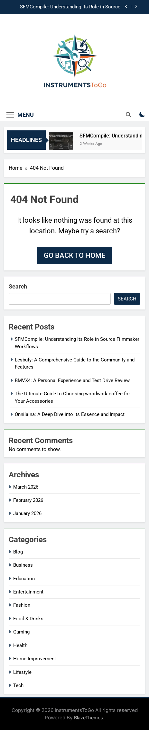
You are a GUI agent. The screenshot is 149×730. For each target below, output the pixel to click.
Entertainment (28, 592)
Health (20, 645)
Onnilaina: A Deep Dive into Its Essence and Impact (70, 414)
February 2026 (28, 500)
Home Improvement (34, 659)
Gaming (21, 632)
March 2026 (25, 487)
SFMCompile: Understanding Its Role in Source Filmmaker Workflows (70, 7)
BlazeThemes (88, 717)
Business (23, 565)
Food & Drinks (28, 619)
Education (24, 579)
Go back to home (74, 255)
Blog (18, 552)
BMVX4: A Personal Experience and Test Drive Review (72, 380)
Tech (18, 685)
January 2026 (27, 513)
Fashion (21, 605)
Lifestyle (22, 672)
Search (18, 286)
